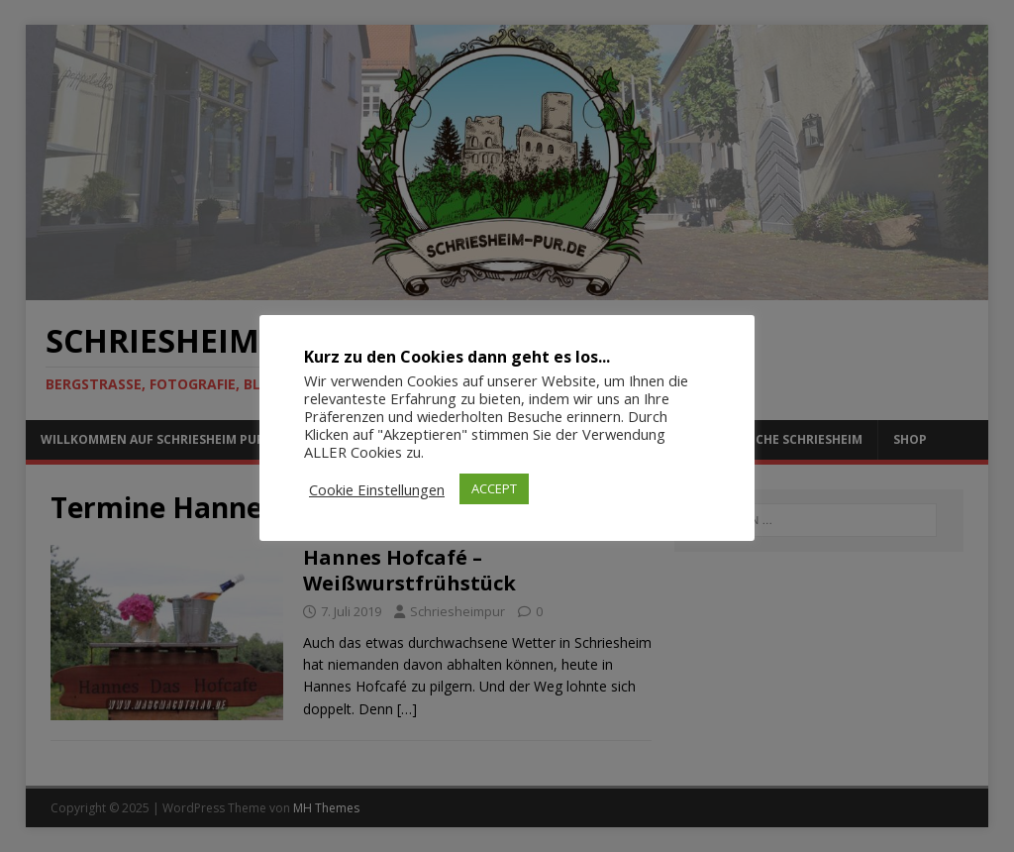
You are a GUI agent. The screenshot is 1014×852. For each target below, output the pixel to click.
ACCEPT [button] (494, 488)
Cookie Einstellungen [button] (377, 489)
